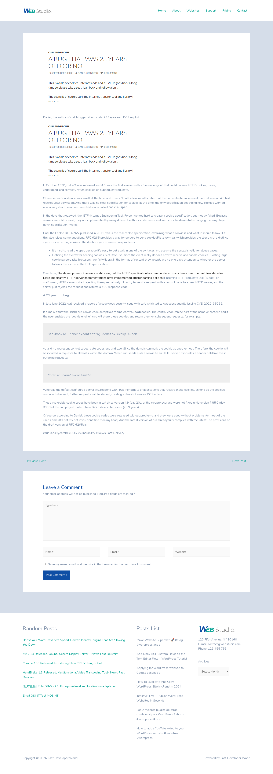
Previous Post (34, 461)
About (176, 11)
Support (211, 11)
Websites (193, 11)
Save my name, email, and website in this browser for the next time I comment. (99, 566)
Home (162, 11)
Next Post (241, 461)
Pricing (226, 11)
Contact (242, 11)
